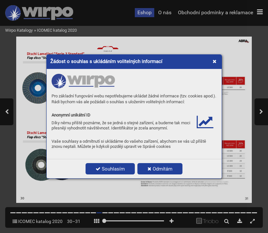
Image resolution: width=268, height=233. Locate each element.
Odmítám (159, 169)
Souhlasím (110, 169)
